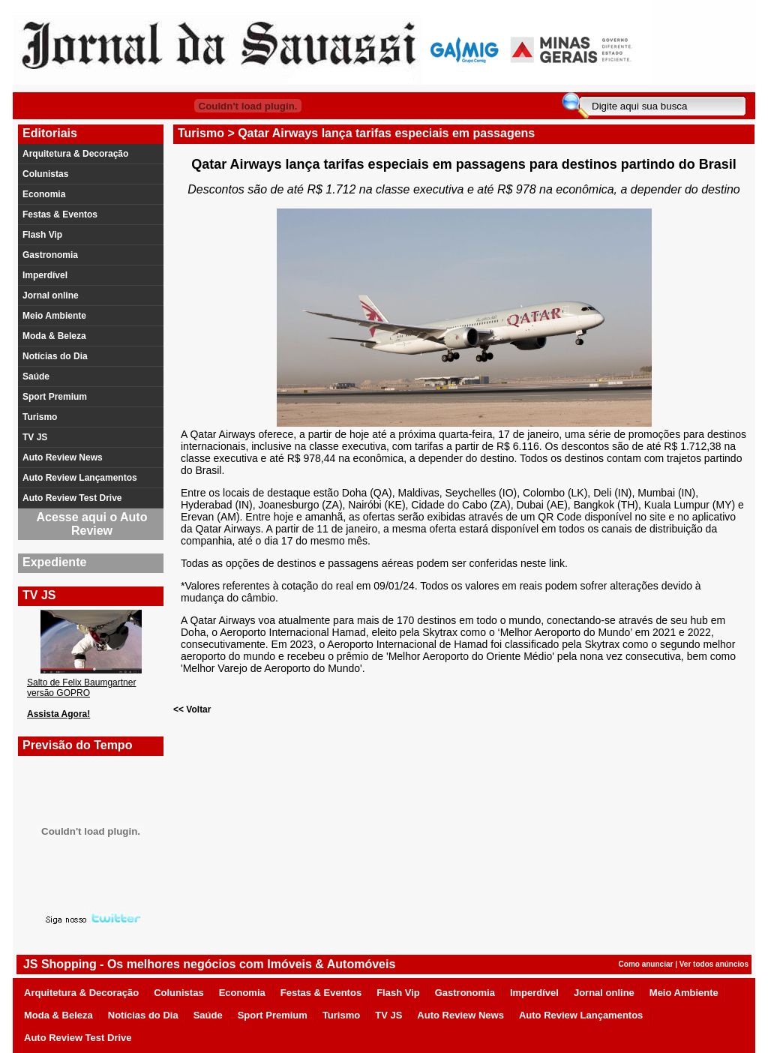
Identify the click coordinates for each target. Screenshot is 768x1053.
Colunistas (45, 174)
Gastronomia (50, 255)
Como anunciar (646, 964)
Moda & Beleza (54, 336)
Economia (43, 194)
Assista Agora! (58, 714)
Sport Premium (54, 397)
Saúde (36, 376)
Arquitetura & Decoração (75, 153)
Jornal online (50, 295)
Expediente (54, 562)
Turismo (39, 417)
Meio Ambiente (54, 315)
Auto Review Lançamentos (79, 477)
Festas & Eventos (60, 214)
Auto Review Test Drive (72, 498)
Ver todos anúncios (714, 964)
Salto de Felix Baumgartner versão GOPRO (81, 687)
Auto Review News (62, 457)
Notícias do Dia (55, 356)
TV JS (34, 437)
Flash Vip (42, 235)
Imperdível (45, 275)
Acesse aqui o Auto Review (92, 524)
